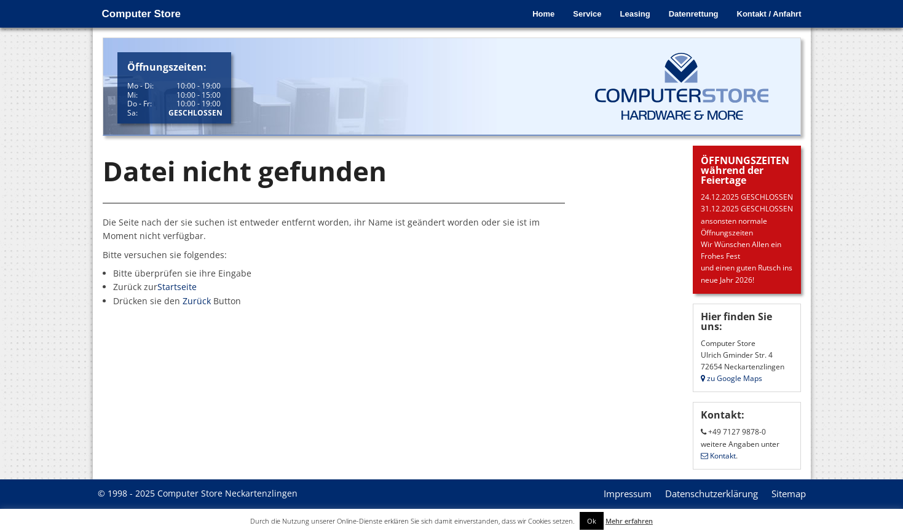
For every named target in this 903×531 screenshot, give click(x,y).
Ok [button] (591, 520)
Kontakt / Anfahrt (769, 13)
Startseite (177, 287)
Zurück (197, 301)
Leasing (635, 13)
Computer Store (141, 14)
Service (587, 13)
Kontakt (718, 455)
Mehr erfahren (629, 520)
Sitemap (788, 493)
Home (543, 13)
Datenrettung (694, 13)
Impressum (628, 493)
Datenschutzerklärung (711, 493)
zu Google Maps (731, 378)
